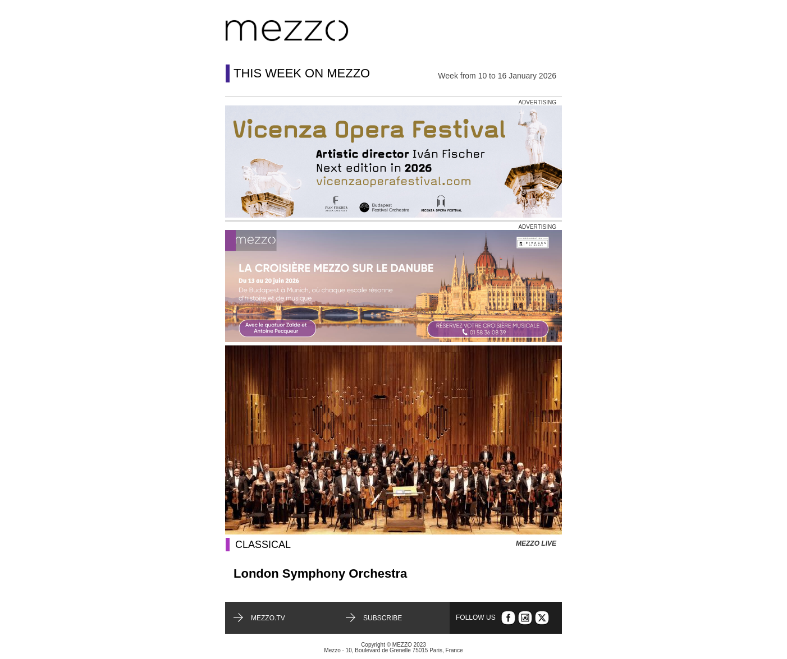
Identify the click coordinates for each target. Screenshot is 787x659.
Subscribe (382, 618)
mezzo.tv (268, 618)
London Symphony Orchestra (320, 573)
